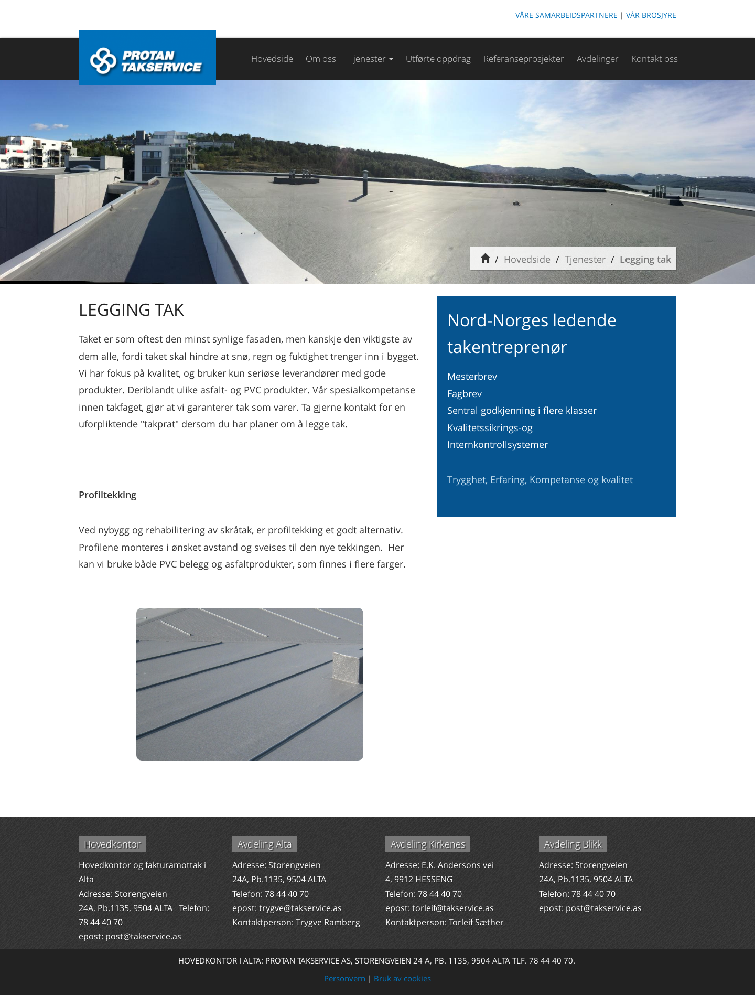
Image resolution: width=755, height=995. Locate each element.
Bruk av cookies (402, 978)
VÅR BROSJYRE (651, 15)
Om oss (321, 58)
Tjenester (585, 259)
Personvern (344, 978)
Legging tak (645, 259)
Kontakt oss (654, 58)
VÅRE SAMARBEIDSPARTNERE (566, 15)
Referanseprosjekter (523, 58)
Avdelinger (598, 58)
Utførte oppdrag (438, 58)
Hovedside (272, 58)
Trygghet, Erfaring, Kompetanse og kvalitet (540, 479)
